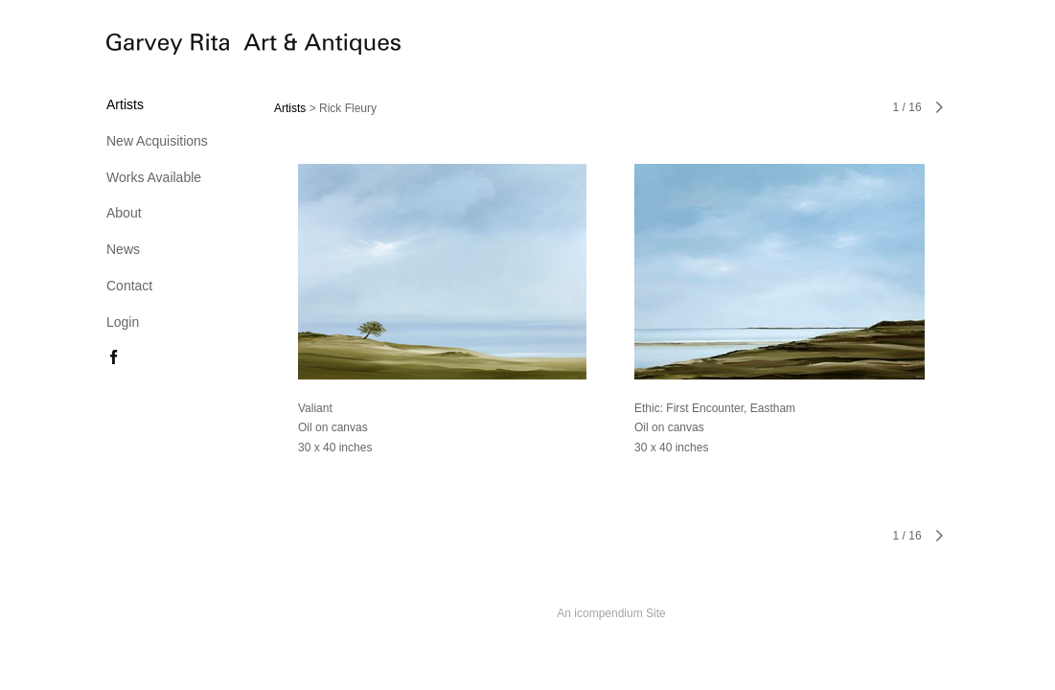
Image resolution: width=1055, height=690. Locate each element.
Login (122, 322)
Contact (129, 285)
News (123, 249)
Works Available (153, 177)
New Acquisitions (157, 141)
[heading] (154, 47)
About (124, 212)
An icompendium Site (611, 613)
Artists (125, 104)
